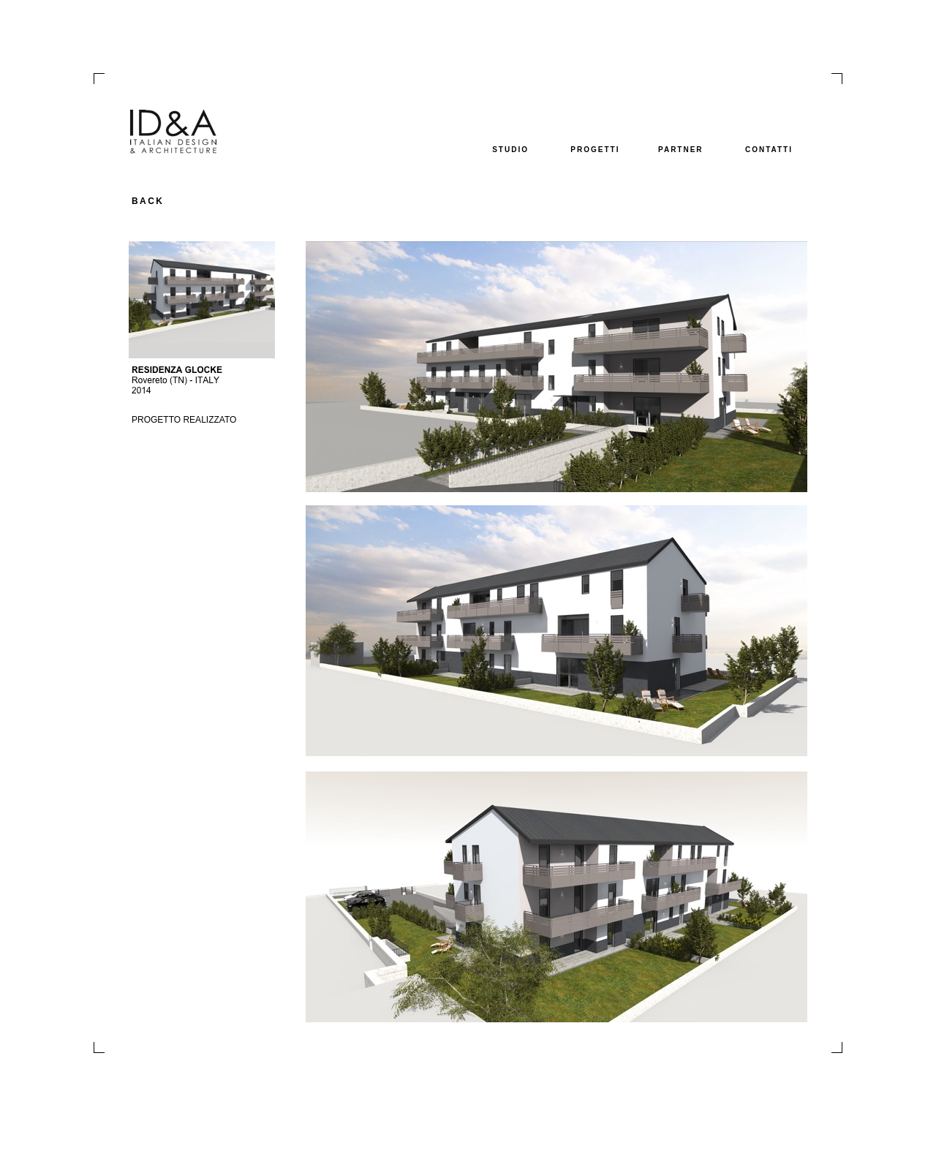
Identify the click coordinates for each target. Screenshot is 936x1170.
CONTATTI (769, 150)
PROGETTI (594, 150)
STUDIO (510, 150)
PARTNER (680, 150)
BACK (148, 201)
